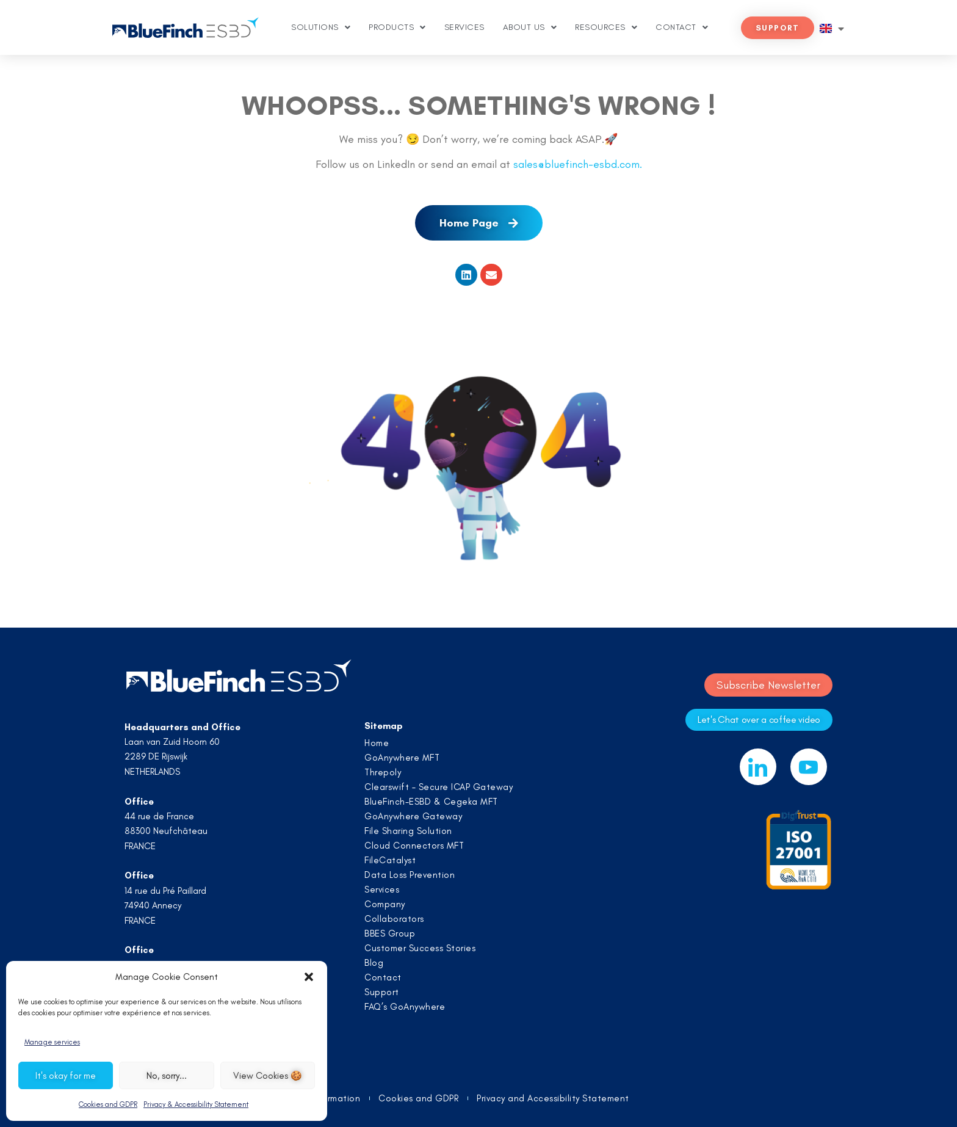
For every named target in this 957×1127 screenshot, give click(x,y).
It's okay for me (65, 1075)
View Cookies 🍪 (267, 1075)
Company (384, 904)
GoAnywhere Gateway (413, 816)
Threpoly (382, 772)
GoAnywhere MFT (401, 757)
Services (464, 27)
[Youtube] (808, 766)
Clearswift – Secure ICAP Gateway (438, 786)
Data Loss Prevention (409, 874)
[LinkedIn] (758, 766)
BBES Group (389, 933)
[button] (309, 977)
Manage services (52, 1042)
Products (397, 27)
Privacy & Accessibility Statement (195, 1104)
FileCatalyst (390, 860)
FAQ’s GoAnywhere (404, 1006)
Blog (373, 962)
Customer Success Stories (419, 948)
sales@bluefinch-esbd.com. (577, 164)
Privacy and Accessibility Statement (553, 1098)
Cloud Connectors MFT (414, 845)
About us (530, 27)
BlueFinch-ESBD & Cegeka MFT (431, 801)
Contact (681, 27)
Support (381, 992)
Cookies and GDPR (108, 1104)
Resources (606, 27)
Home (376, 742)
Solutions (320, 27)
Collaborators (394, 918)
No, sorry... (166, 1075)
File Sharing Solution (408, 830)
